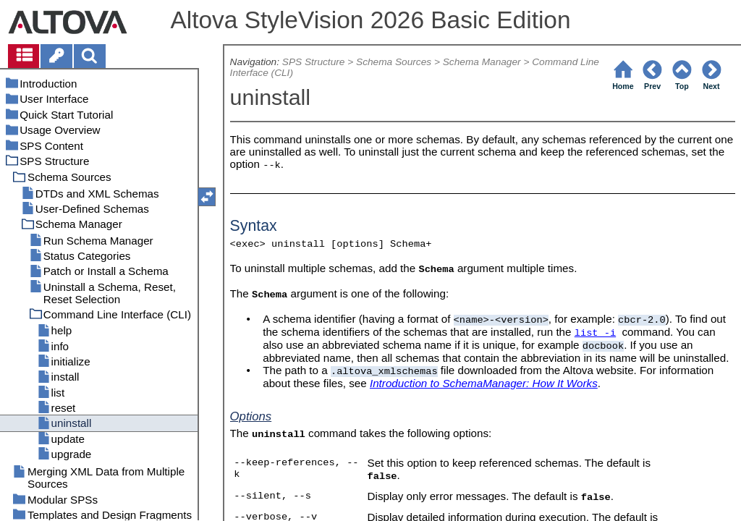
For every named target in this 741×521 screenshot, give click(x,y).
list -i (595, 333)
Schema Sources (393, 61)
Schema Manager (482, 61)
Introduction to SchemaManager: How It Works (484, 383)
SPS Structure (313, 61)
